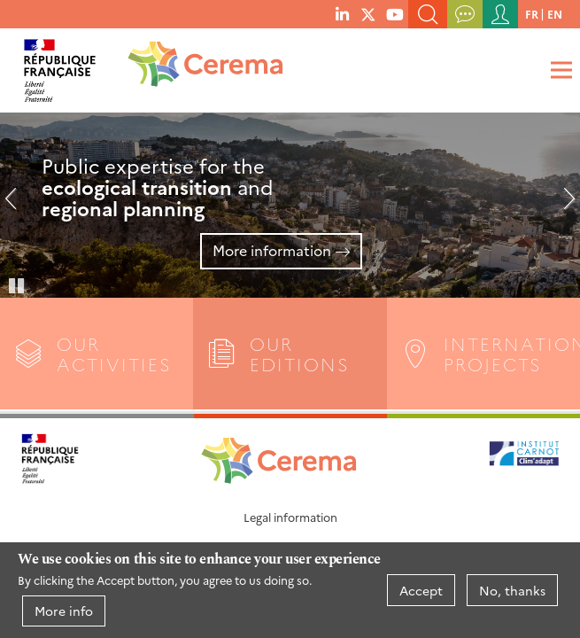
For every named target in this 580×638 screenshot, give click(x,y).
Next (562, 205)
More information (272, 250)
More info (64, 610)
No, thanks (512, 590)
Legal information (290, 517)
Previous (17, 205)
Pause (18, 284)
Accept (421, 590)
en (554, 13)
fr (531, 13)
